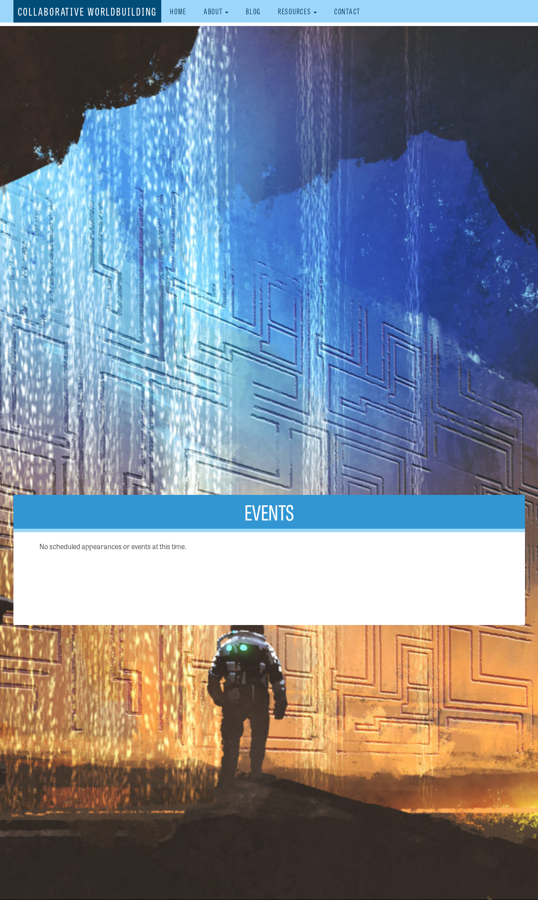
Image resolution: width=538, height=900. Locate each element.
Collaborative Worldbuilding (87, 11)
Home (178, 11)
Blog (253, 11)
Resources (297, 11)
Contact (347, 11)
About (216, 11)
